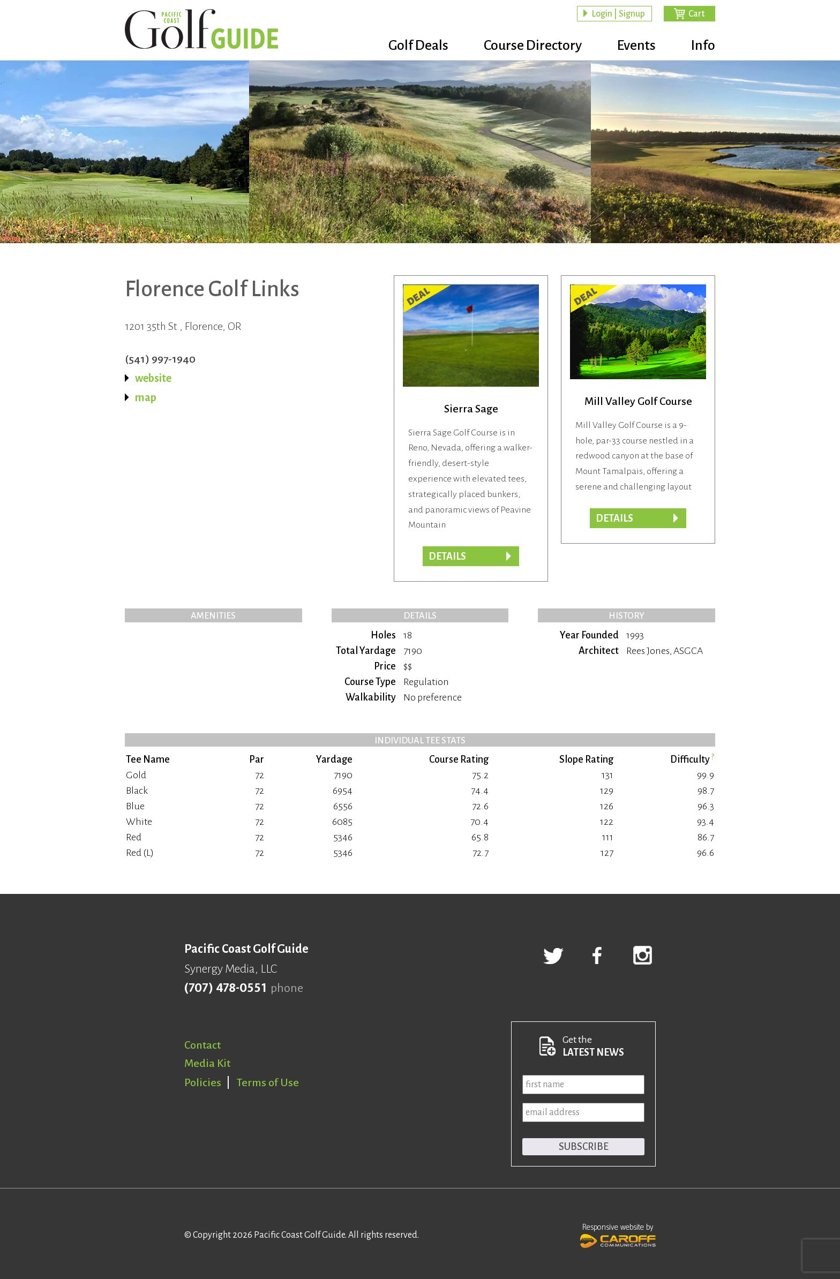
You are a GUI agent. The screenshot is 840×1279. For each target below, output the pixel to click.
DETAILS (614, 518)
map (145, 397)
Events (636, 45)
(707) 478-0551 (225, 988)
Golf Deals (418, 45)
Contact (202, 1045)
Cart (696, 14)
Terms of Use (268, 1082)
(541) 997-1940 (160, 359)
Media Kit (207, 1063)
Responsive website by (618, 1234)
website (153, 378)
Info (703, 45)
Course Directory (533, 45)
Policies (202, 1082)
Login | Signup (618, 14)
